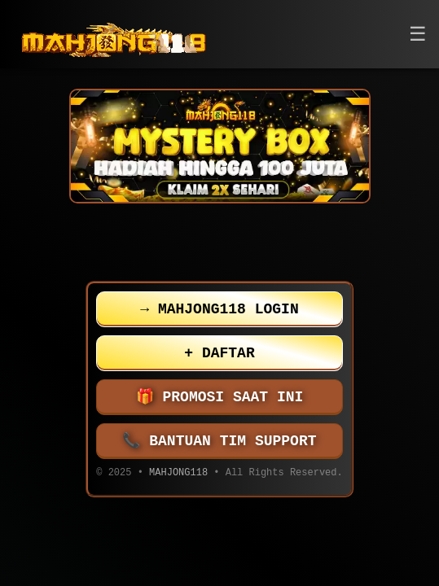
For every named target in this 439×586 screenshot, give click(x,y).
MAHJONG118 (178, 474)
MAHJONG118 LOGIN (219, 309)
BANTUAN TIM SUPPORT (220, 441)
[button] (418, 34)
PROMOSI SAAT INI (220, 397)
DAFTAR (219, 353)
